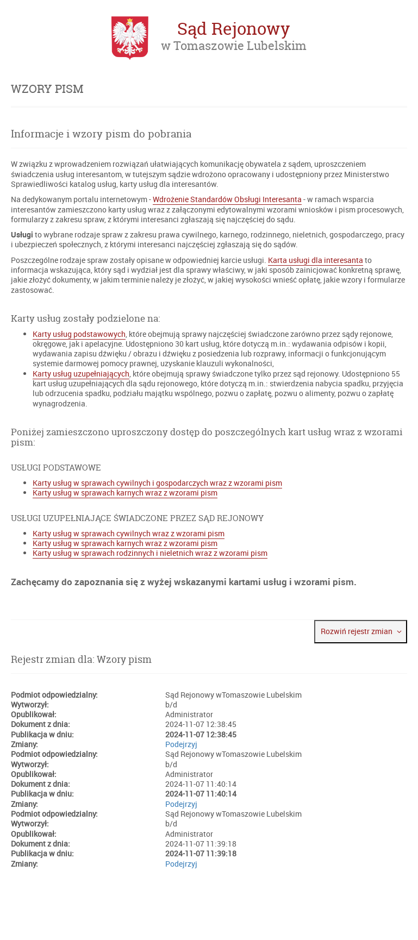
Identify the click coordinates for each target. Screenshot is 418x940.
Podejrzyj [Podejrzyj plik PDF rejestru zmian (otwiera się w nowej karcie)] (181, 744)
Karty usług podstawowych (79, 334)
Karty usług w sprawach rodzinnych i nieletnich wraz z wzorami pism (150, 553)
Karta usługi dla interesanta (315, 260)
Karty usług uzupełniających (81, 373)
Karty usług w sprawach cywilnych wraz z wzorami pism (128, 533)
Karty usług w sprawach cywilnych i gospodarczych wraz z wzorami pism (157, 483)
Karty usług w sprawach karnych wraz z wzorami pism (125, 492)
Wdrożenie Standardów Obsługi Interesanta (227, 199)
